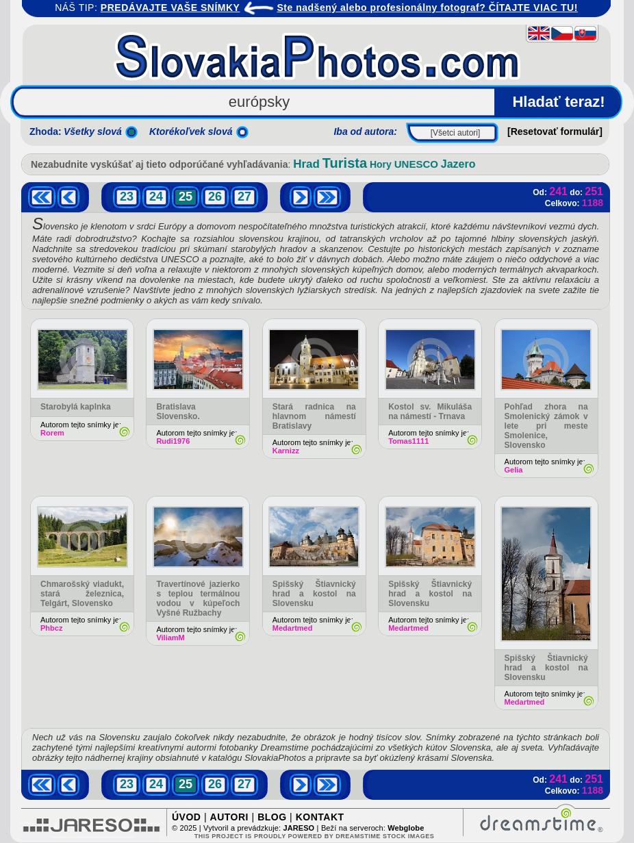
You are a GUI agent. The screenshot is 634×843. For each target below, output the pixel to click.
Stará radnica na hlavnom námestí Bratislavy (314, 416)
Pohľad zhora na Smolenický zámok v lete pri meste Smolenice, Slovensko (546, 426)
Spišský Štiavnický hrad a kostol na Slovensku (314, 593)
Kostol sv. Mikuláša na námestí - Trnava (430, 411)
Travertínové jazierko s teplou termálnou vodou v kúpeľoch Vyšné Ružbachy (198, 598)
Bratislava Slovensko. (177, 411)
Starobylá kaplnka (75, 407)
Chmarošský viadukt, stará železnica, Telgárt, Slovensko (82, 593)
